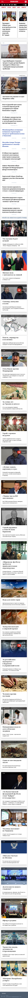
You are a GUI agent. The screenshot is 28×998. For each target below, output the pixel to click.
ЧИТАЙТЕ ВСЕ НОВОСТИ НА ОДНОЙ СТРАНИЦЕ (14, 218)
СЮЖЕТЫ (24, 7)
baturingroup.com (15, 996)
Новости (3, 7)
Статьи (9, 7)
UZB (12, 5)
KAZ (2, 5)
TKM (9, 5)
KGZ (5, 5)
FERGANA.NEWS (14, 2)
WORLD (15, 5)
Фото (18, 7)
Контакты (4, 993)
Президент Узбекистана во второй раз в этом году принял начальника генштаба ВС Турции (9, 29)
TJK (7, 5)
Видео (14, 7)
